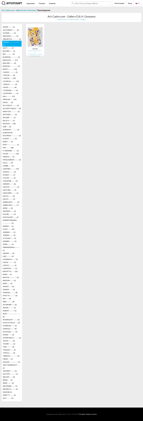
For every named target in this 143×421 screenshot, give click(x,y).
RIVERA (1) (9, 308)
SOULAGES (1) (10, 332)
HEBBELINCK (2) (11, 202)
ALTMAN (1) (9, 33)
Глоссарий (81, 414)
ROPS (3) (12, 315)
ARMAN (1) (11, 43)
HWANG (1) (8, 226)
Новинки (52, 3)
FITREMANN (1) (11, 151)
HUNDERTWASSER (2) (10, 221)
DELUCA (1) (9, 120)
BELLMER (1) (9, 51)
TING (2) (8, 347)
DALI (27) (9, 96)
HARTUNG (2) (9, 190)
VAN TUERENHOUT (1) (11, 366)
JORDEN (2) (9, 235)
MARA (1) (7, 274)
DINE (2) (7, 127)
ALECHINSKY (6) (11, 30)
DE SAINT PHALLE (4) (12, 108)
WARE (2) (8, 383)
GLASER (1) (9, 175)
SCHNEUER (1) (10, 326)
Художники (30, 3)
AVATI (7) (8, 48)
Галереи (42, 3)
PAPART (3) (8, 286)
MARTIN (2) (11, 277)
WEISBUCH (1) (10, 389)
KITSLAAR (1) (9, 238)
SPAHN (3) (8, 335)
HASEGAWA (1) (10, 193)
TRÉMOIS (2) (11, 356)
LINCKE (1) (9, 262)
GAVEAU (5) (9, 172)
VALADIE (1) (11, 362)
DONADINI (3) (11, 130)
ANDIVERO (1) (10, 36)
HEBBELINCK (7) (10, 205)
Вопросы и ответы (91, 414)
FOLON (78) (11, 154)
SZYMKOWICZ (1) (12, 338)
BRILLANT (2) (9, 63)
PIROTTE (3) (10, 295)
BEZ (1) (9, 54)
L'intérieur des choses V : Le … (35, 51)
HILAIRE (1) (9, 214)
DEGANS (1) (9, 117)
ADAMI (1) (9, 27)
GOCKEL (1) (9, 178)
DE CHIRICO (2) (11, 105)
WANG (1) (7, 380)
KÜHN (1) (8, 244)
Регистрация (119, 3)
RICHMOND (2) (10, 305)
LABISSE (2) (8, 253)
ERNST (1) (8, 142)
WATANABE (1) (10, 386)
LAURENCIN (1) (10, 259)
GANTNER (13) (11, 169)
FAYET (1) (11, 145)
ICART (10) (8, 229)
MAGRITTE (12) (10, 271)
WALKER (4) (9, 377)
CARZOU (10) (9, 78)
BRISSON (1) (11, 66)
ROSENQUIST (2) (11, 320)
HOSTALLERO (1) (10, 217)
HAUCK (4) (9, 196)
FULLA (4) (8, 163)
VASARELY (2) (10, 371)
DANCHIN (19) (9, 99)
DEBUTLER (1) (11, 111)
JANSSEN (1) (9, 232)
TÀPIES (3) (9, 341)
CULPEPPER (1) (10, 93)
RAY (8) (7, 299)
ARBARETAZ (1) (12, 39)
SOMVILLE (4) (10, 329)
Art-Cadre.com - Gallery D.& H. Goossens (19, 10)
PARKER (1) (9, 289)
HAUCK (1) (9, 199)
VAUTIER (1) (10, 374)
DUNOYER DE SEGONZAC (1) (12, 134)
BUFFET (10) (10, 69)
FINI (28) (8, 148)
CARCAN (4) (9, 75)
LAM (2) (8, 256)
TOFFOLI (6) (9, 353)
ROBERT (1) (9, 311)
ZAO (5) (8, 398)
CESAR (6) (9, 87)
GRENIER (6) (9, 184)
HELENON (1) (9, 211)
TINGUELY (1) (9, 350)
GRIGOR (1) (11, 187)
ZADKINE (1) (7, 392)
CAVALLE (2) (10, 84)
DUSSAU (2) (10, 139)
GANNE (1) (8, 166)
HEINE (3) (8, 208)
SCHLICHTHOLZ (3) (11, 323)
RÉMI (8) (8, 302)
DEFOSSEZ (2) (10, 114)
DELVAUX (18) (9, 124)
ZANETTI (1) (9, 395)
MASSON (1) (9, 280)
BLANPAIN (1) (11, 57)
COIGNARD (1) (10, 90)
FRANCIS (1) (8, 157)
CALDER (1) (10, 72)
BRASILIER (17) (10, 60)
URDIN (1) (8, 359)
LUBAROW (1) (10, 268)
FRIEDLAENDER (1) (12, 160)
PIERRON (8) (10, 292)
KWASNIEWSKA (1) (11, 248)
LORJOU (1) (9, 265)
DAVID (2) (8, 102)
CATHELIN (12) (11, 81)
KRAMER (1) (9, 241)
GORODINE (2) (10, 181)
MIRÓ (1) (7, 283)
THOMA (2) (9, 344)
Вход (130, 3)
